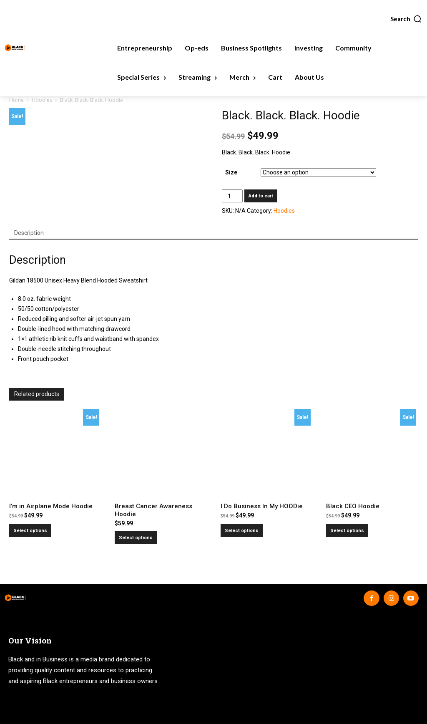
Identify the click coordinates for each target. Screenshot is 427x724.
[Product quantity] (232, 195)
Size (231, 172)
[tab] (29, 233)
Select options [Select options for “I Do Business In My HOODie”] (242, 530)
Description (29, 233)
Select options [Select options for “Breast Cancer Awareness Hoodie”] (136, 537)
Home (16, 99)
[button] (406, 18)
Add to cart (261, 196)
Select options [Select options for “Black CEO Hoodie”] (347, 530)
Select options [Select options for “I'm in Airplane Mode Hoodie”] (30, 530)
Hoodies (42, 99)
